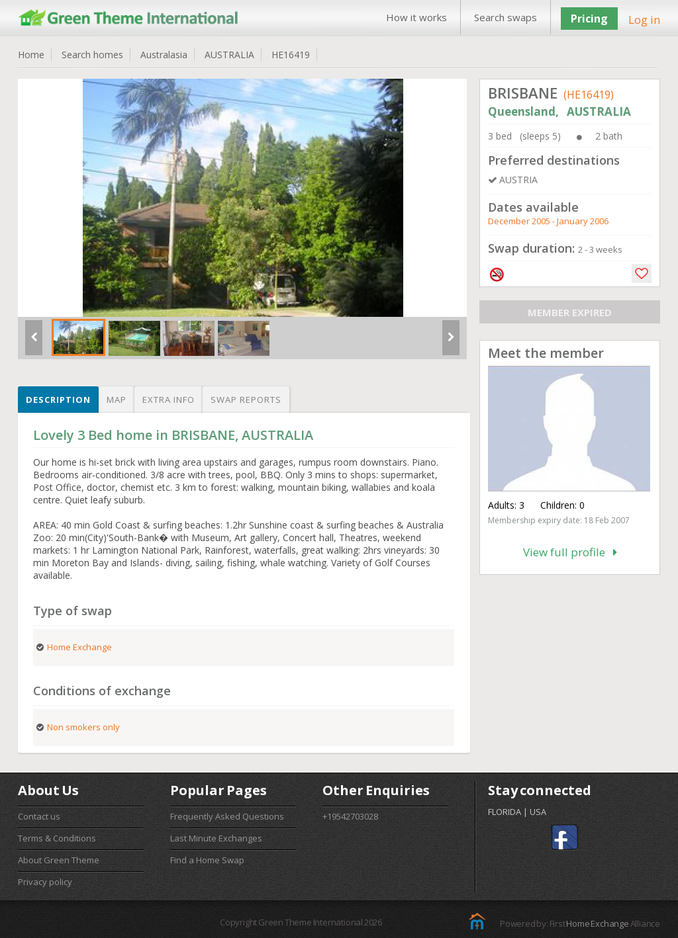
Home (31, 54)
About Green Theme (58, 860)
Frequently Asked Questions (227, 816)
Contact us (39, 816)
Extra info (168, 399)
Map (116, 399)
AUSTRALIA (229, 54)
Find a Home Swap (207, 860)
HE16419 (290, 54)
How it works (416, 17)
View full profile (570, 552)
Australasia (163, 54)
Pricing (589, 18)
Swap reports (246, 399)
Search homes (92, 54)
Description (58, 399)
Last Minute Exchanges (216, 838)
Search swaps (505, 17)
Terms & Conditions (57, 838)
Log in (644, 19)
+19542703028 (350, 816)
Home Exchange (597, 923)
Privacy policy (45, 882)
